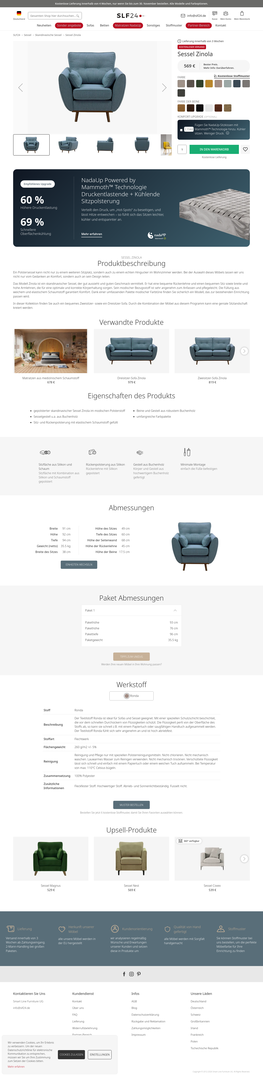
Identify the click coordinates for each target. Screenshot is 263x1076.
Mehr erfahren (16, 1066)
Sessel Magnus (51, 886)
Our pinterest (139, 974)
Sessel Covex (212, 886)
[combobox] (55, 15)
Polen (194, 1041)
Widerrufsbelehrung (84, 1028)
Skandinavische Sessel (48, 35)
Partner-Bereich (198, 25)
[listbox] (214, 88)
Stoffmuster (174, 25)
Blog (134, 1008)
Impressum (139, 1034)
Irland (194, 1028)
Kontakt (220, 25)
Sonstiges (153, 25)
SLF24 (16, 35)
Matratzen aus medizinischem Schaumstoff (50, 378)
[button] (20, 87)
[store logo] (131, 15)
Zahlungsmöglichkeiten (146, 1028)
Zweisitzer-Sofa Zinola (212, 378)
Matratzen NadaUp (128, 25)
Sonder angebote (69, 25)
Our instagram (131, 974)
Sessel (27, 35)
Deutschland (198, 1001)
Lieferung (78, 1021)
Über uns (78, 1008)
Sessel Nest (131, 886)
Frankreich (197, 1034)
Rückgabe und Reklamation (148, 1021)
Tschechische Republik (204, 1048)
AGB (134, 1001)
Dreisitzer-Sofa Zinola (131, 378)
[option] (181, 83)
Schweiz (196, 1014)
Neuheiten (44, 25)
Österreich (197, 1008)
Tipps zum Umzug (131, 656)
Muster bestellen (131, 805)
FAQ (74, 1014)
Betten (104, 25)
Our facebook (124, 974)
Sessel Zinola (73, 35)
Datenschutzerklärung (145, 1014)
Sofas (90, 25)
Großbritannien (200, 1021)
